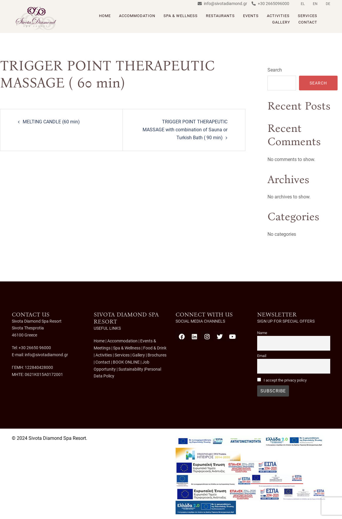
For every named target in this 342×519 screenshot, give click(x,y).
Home (99, 341)
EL (303, 4)
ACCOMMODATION (137, 16)
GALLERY (281, 22)
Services (122, 354)
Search (274, 70)
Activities (103, 354)
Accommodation (122, 341)
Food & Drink (154, 348)
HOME (105, 16)
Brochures (157, 354)
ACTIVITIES (278, 16)
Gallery (138, 354)
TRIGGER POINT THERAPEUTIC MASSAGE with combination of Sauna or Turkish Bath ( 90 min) (185, 129)
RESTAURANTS (220, 16)
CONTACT (307, 22)
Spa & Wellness (126, 348)
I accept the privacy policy (285, 380)
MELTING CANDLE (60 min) (51, 122)
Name (262, 333)
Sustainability (130, 368)
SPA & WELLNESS (180, 16)
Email (261, 356)
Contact (102, 361)
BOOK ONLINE (126, 361)
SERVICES (307, 16)
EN (315, 4)
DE (328, 4)
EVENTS (251, 16)
